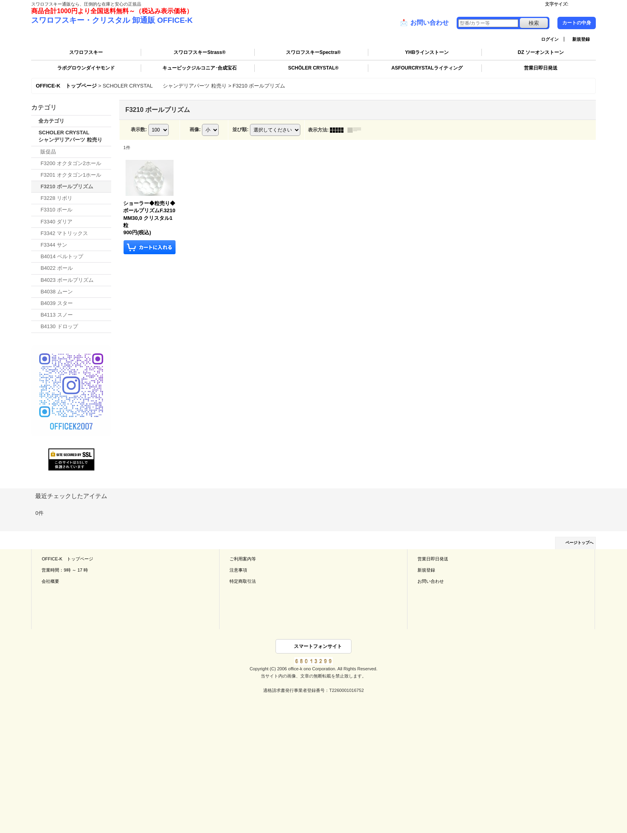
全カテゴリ (51, 121)
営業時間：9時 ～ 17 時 (65, 570)
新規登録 (581, 39)
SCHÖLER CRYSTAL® (313, 68)
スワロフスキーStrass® (200, 52)
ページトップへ (579, 542)
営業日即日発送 (540, 68)
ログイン (550, 39)
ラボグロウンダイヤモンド (86, 68)
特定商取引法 (243, 581)
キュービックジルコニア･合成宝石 (199, 68)
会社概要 (50, 581)
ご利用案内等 (243, 558)
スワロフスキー (86, 52)
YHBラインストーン (427, 52)
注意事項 (238, 570)
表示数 (139, 129)
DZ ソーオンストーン (541, 52)
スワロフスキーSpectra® (313, 52)
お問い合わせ (424, 22)
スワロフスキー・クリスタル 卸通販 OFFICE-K (111, 20)
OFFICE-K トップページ (67, 558)
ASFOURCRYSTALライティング (427, 68)
